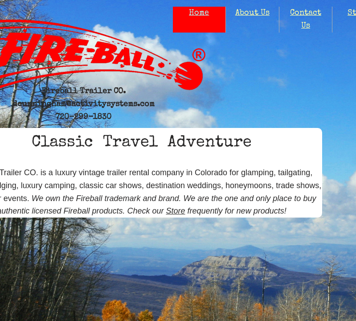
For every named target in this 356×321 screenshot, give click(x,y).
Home (199, 13)
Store (175, 210)
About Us (252, 13)
